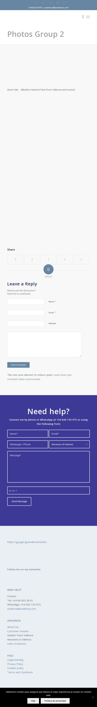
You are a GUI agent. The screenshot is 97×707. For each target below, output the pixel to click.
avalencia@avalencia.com (21, 608)
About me (13, 627)
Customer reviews (18, 631)
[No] (92, 697)
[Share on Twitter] (32, 259)
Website (52, 323)
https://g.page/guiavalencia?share (27, 542)
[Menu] (88, 17)
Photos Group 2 (35, 34)
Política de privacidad (55, 701)
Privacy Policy (15, 664)
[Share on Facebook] (15, 259)
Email (52, 312)
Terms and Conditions (20, 672)
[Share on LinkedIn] (65, 259)
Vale (33, 701)
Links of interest (16, 643)
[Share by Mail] (81, 259)
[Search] (81, 16)
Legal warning (15, 659)
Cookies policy (15, 668)
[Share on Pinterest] (48, 259)
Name (52, 301)
